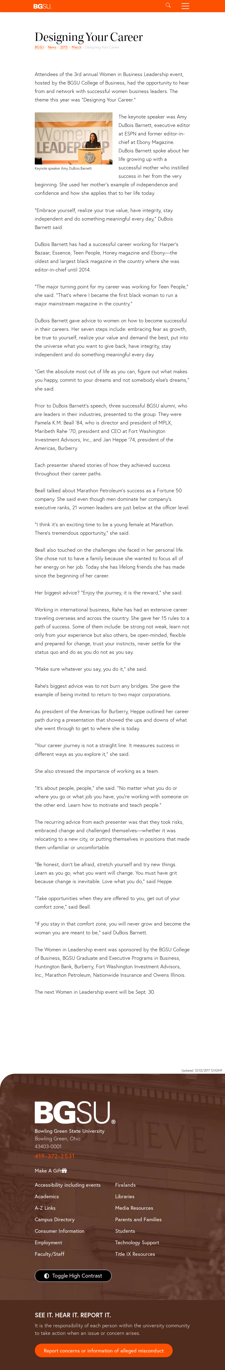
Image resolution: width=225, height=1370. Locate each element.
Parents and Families (138, 1219)
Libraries (125, 1196)
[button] (95, 6)
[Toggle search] (168, 6)
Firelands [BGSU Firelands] (125, 1185)
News (52, 47)
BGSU (39, 47)
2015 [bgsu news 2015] (64, 47)
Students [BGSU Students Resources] (125, 1231)
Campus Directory (55, 1219)
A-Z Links (45, 1208)
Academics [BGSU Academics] (47, 1196)
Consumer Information (59, 1231)
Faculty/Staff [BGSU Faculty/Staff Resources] (49, 1254)
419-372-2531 (55, 1156)
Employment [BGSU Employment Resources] (48, 1242)
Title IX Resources (135, 1254)
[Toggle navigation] (185, 6)
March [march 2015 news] (76, 47)
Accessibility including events (68, 1185)
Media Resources (134, 1208)
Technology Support (137, 1242)
